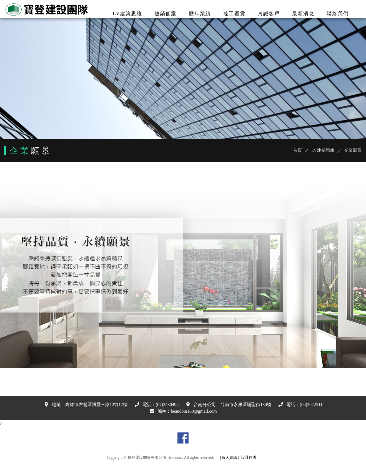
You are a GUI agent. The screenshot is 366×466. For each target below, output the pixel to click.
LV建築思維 (127, 13)
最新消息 (303, 13)
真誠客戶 (269, 13)
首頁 (297, 150)
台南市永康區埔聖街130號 (245, 404)
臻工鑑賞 (234, 13)
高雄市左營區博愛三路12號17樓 (96, 404)
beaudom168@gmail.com (194, 411)
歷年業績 (200, 13)
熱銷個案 (165, 13)
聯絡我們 (338, 13)
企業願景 (353, 150)
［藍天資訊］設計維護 (237, 457)
